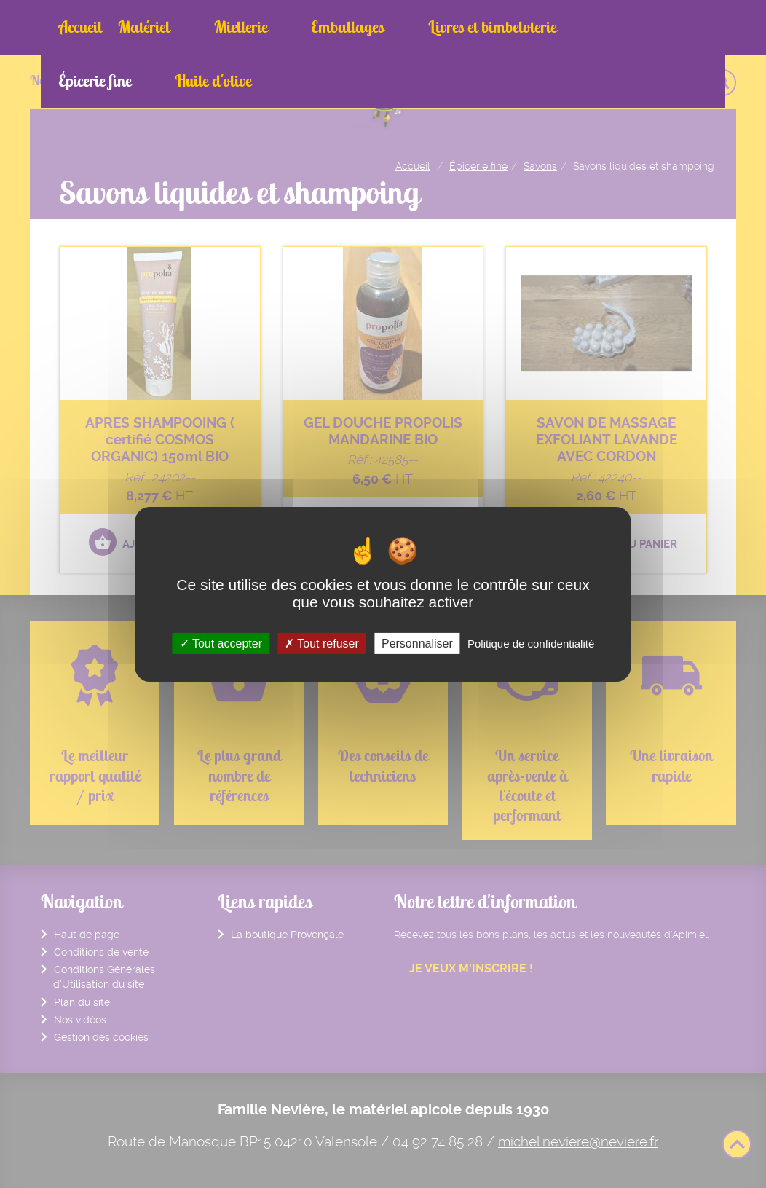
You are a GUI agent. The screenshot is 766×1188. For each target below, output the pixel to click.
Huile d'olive (616, 27)
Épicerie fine (525, 27)
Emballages (292, 27)
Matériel (144, 27)
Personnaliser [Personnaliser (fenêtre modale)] (417, 643)
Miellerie (212, 27)
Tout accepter (221, 643)
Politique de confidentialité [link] (530, 643)
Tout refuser (322, 643)
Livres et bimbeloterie (408, 27)
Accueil (80, 27)
